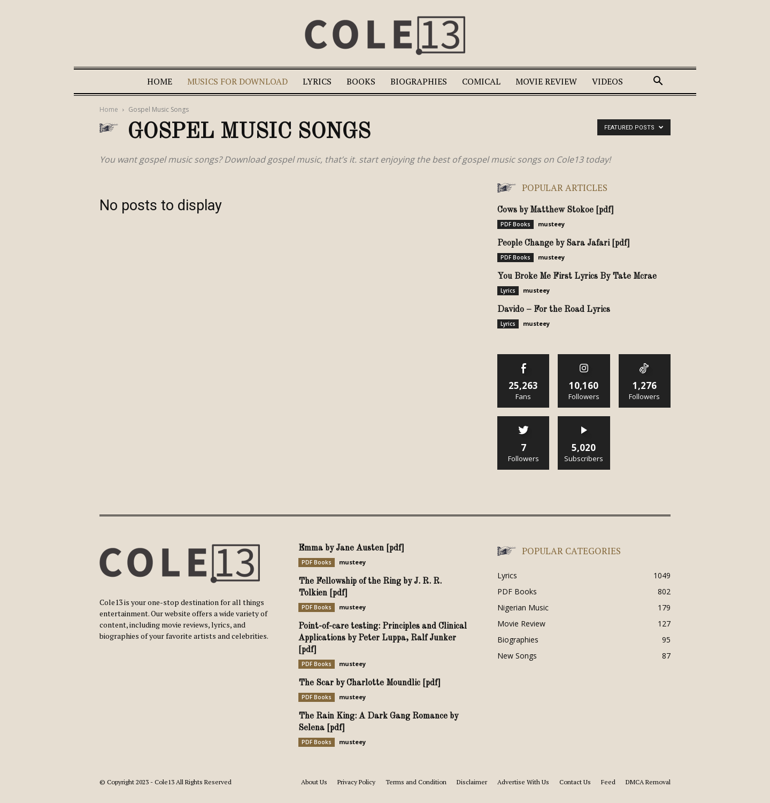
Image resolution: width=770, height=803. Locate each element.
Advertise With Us (523, 782)
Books (360, 81)
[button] (658, 82)
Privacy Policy (356, 782)
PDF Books (515, 224)
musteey (551, 224)
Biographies (418, 81)
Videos (607, 81)
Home (159, 81)
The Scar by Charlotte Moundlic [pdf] (369, 683)
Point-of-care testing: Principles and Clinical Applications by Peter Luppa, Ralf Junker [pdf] (382, 638)
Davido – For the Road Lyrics (553, 309)
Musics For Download (237, 81)
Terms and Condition (416, 782)
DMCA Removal (648, 782)
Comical (481, 81)
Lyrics (317, 81)
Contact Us (575, 782)
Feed (608, 782)
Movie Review (546, 81)
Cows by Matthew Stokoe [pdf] (555, 210)
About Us (314, 782)
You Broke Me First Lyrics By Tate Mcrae (577, 276)
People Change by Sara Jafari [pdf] (563, 243)
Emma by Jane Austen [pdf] (351, 548)
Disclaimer (472, 782)
